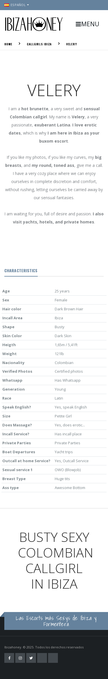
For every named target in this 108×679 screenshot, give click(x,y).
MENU (87, 24)
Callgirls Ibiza (39, 44)
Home (8, 44)
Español (15, 5)
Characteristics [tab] (21, 270)
